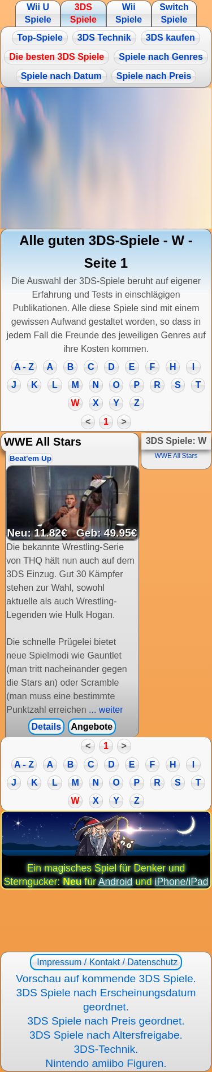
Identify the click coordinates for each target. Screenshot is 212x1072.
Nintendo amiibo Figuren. (105, 1063)
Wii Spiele (128, 13)
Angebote (92, 726)
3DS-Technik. (105, 1049)
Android (115, 881)
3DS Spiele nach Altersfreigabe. (106, 1035)
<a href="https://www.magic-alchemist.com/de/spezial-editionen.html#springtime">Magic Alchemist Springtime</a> (106, 158)
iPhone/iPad (182, 881)
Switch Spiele (174, 13)
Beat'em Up (30, 458)
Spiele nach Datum (61, 76)
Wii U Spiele (37, 13)
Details (46, 726)
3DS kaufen (170, 37)
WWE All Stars (175, 455)
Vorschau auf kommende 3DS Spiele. (106, 978)
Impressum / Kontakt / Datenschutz (106, 962)
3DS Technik (104, 37)
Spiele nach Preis (154, 76)
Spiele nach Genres (161, 57)
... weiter (104, 709)
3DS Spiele (83, 13)
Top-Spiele (40, 37)
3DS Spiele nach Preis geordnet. (105, 1021)
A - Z (24, 367)
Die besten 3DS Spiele (56, 57)
